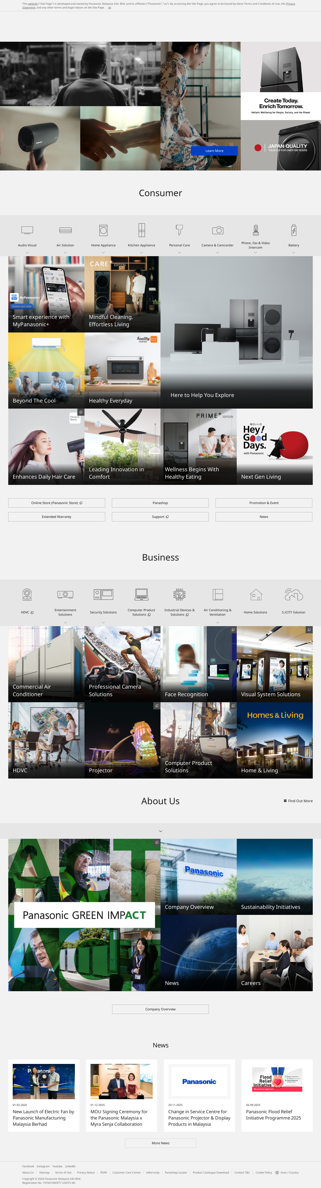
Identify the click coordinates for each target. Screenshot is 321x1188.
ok (109, 7)
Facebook (28, 1166)
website (33, 4)
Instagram (43, 1166)
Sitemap (44, 1172)
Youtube (57, 1166)
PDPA (103, 1172)
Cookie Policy (264, 1172)
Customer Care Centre (127, 1172)
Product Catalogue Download (211, 1172)
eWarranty (152, 1172)
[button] (27, 235)
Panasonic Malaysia (34, 16)
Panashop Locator (176, 1172)
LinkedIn (70, 1166)
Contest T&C (242, 1172)
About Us (28, 1172)
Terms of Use (63, 1172)
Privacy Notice (86, 1172)
